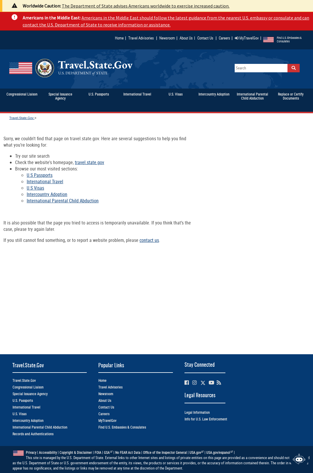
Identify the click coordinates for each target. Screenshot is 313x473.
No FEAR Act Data (127, 452)
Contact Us (205, 38)
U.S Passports (40, 175)
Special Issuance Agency (30, 394)
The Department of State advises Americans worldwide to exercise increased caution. (145, 6)
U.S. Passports (22, 400)
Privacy (31, 452)
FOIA (98, 452)
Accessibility (48, 452)
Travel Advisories (141, 38)
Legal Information (197, 412)
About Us (187, 38)
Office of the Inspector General (165, 452)
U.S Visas (35, 188)
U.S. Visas (19, 414)
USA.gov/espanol (219, 452)
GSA (108, 452)
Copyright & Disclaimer (75, 452)
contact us (149, 240)
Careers (224, 38)
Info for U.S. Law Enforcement (205, 419)
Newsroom (167, 38)
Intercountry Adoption (47, 194)
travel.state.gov (89, 162)
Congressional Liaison (28, 387)
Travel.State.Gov (22, 118)
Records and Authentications (32, 434)
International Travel (45, 181)
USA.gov (196, 452)
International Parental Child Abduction (63, 200)
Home (119, 38)
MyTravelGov (247, 38)
